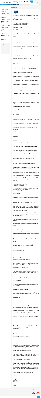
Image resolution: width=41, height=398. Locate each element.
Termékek (3, 4)
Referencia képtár (23, 4)
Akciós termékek (16, 4)
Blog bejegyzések (18, 2)
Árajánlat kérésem (10, 4)
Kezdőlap (14, 1)
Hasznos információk (20, 1)
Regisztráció (31, 2)
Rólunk (3, 49)
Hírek (21, 391)
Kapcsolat (16, 1)
